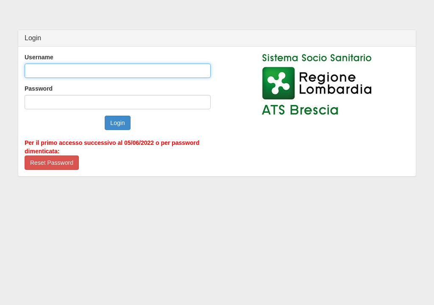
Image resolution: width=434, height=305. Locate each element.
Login (117, 122)
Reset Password (51, 162)
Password (39, 88)
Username (39, 57)
